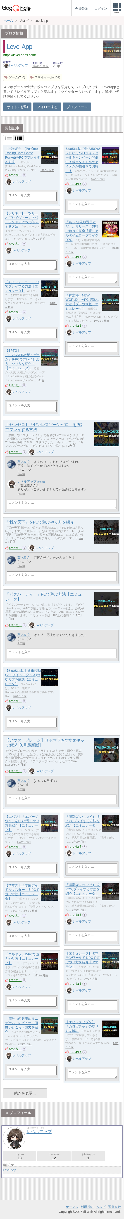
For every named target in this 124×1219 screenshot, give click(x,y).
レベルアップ (15, 65)
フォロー (19, 1156)
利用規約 (87, 1207)
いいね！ (15, 175)
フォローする (47, 107)
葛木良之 (23, 462)
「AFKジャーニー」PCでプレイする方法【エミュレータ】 (22, 286)
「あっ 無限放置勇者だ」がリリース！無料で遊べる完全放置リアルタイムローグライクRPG (81, 231)
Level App (19, 46)
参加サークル (88, 1156)
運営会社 (114, 1207)
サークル (72, 1207)
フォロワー (54, 1156)
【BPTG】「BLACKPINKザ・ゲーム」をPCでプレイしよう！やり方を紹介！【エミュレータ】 (22, 359)
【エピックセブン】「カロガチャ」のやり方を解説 (81, 1026)
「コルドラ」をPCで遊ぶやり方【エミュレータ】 (22, 958)
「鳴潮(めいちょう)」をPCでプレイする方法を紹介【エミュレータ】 (82, 821)
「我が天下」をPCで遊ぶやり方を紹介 (39, 522)
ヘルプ (100, 1207)
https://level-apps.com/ (19, 55)
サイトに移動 (17, 107)
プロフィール (77, 107)
